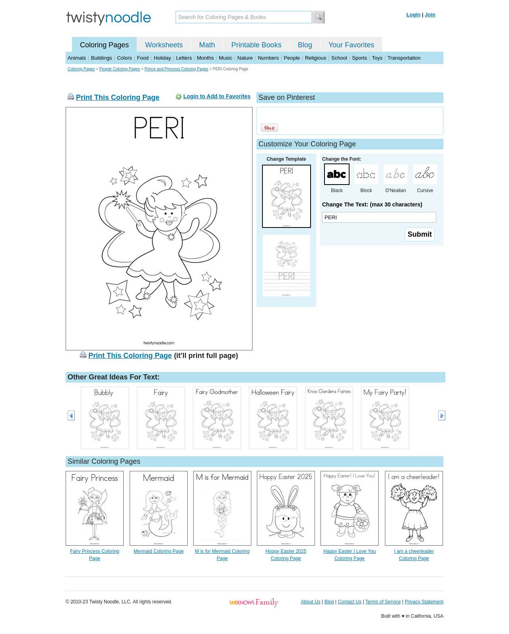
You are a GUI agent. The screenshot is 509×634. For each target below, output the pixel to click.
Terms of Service (382, 602)
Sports (359, 58)
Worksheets (164, 45)
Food (143, 58)
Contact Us (349, 602)
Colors (124, 58)
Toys (377, 58)
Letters (184, 58)
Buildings (101, 58)
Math (207, 45)
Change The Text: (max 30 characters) (372, 204)
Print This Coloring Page (117, 97)
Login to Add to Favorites (217, 96)
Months (205, 58)
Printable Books (256, 45)
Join (430, 15)
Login (413, 15)
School (339, 58)
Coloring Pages (104, 45)
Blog (305, 45)
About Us (311, 602)
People (292, 58)
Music (225, 58)
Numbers (268, 58)
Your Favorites (351, 45)
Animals (77, 58)
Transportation (403, 58)
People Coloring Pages (119, 69)
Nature (245, 58)
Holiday (162, 58)
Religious (315, 58)
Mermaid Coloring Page (159, 551)
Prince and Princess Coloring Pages (176, 69)
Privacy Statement (424, 602)
